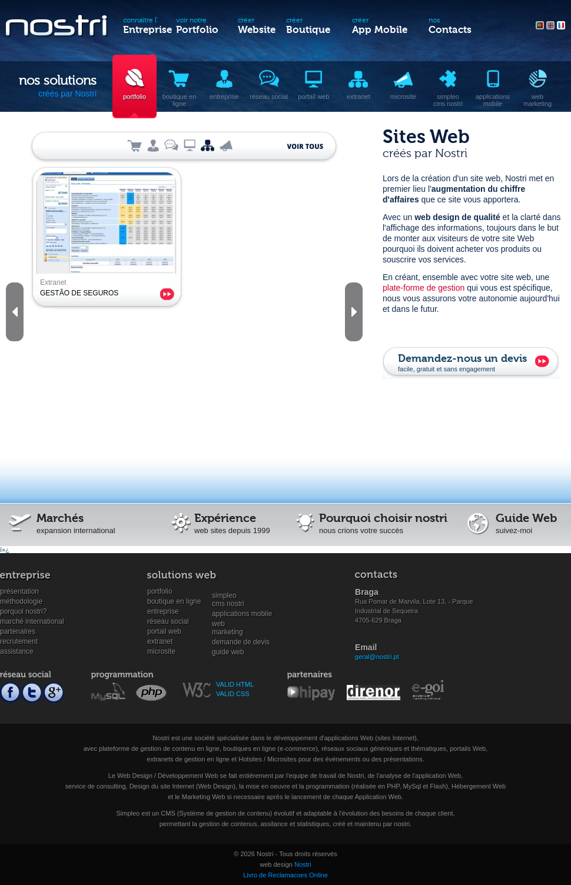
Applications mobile (242, 614)
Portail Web (164, 631)
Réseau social (168, 621)
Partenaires (17, 631)
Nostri (302, 864)
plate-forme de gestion (423, 287)
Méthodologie (21, 601)
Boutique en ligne (174, 601)
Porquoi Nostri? (23, 611)
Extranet (159, 641)
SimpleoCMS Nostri (228, 595)
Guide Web (228, 652)
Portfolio (159, 591)
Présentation (19, 591)
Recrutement (19, 641)
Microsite (161, 651)
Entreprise (162, 611)
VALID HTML (235, 684)
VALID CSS (233, 693)
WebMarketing (227, 624)
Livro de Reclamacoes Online (285, 875)
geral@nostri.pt (377, 656)
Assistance (17, 651)
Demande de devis (241, 642)
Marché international (32, 621)
